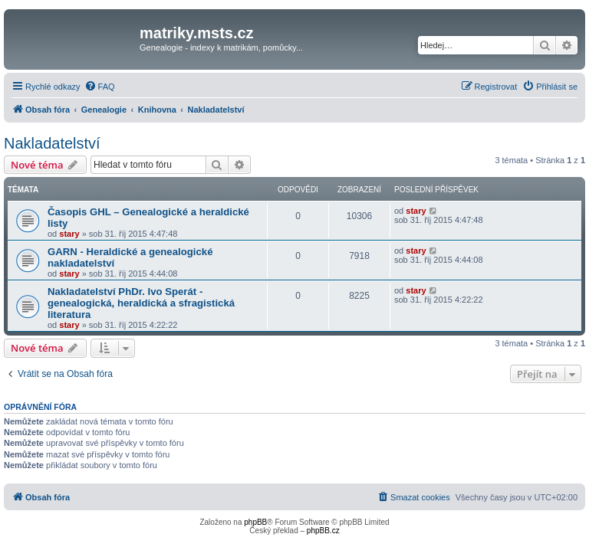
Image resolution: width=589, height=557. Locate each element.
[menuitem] (99, 86)
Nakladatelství (52, 143)
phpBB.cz (323, 530)
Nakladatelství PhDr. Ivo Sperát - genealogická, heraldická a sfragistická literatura (141, 303)
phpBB (255, 522)
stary (69, 233)
